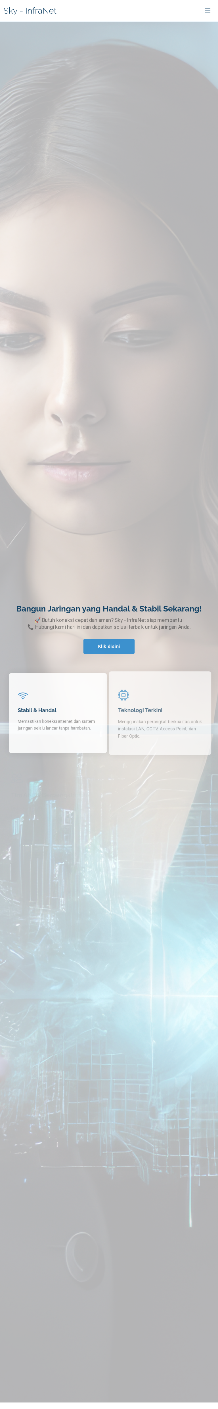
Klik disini (109, 647)
